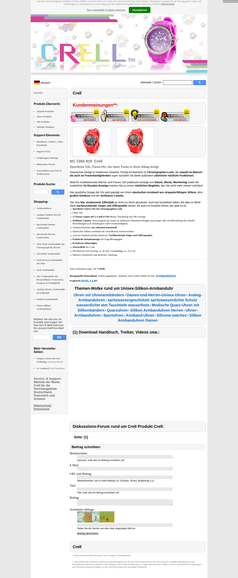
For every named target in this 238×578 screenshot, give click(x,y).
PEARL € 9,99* (89, 280)
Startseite (146, 82)
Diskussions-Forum (45, 164)
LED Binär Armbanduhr (48, 253)
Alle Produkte (43, 122)
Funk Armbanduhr (45, 270)
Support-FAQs (43, 151)
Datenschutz (167, 4)
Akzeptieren (139, 9)
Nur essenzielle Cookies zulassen (106, 9)
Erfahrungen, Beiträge (47, 158)
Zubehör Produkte (45, 127)
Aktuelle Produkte (45, 111)
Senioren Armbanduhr (47, 299)
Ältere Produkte (44, 116)
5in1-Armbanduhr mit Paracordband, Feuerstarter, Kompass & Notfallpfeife (50, 279)
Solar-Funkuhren (50, 368)
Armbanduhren (43, 208)
